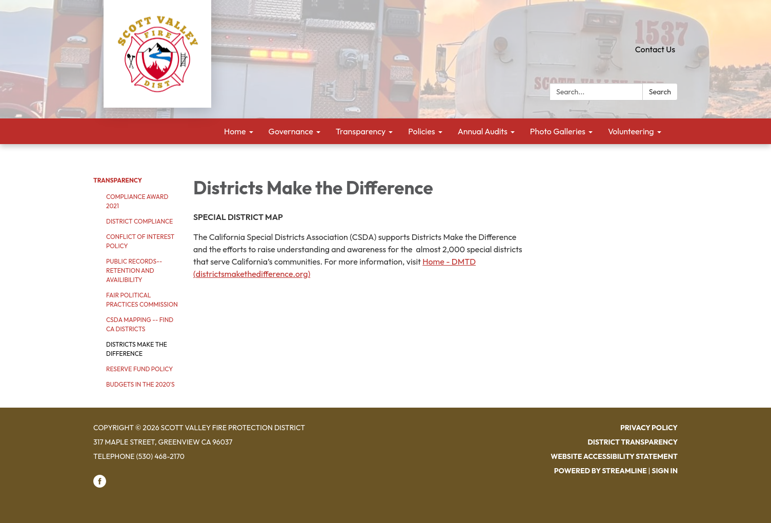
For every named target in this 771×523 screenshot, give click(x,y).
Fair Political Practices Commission (142, 299)
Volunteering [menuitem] (631, 131)
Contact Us (655, 49)
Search (660, 91)
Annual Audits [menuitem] (483, 131)
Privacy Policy (649, 427)
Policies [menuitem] (421, 131)
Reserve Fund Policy (139, 369)
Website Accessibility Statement (614, 456)
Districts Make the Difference (136, 348)
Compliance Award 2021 (137, 201)
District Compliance (139, 221)
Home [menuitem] (235, 131)
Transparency (117, 180)
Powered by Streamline (600, 470)
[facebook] (99, 485)
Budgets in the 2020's (140, 384)
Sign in (665, 470)
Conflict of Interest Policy (140, 241)
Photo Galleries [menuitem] (557, 131)
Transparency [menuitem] (361, 131)
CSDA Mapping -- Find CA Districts (139, 324)
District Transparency (632, 442)
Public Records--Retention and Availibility (134, 270)
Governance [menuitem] (291, 131)
